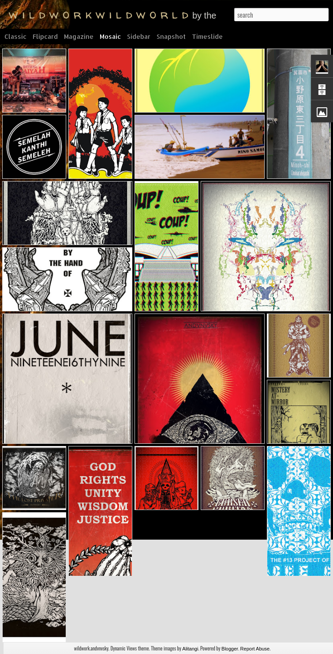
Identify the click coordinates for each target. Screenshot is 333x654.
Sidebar (138, 36)
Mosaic (110, 36)
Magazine (79, 36)
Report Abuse (255, 648)
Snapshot (171, 36)
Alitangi (190, 648)
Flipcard (45, 36)
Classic (15, 36)
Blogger (229, 648)
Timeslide (207, 36)
